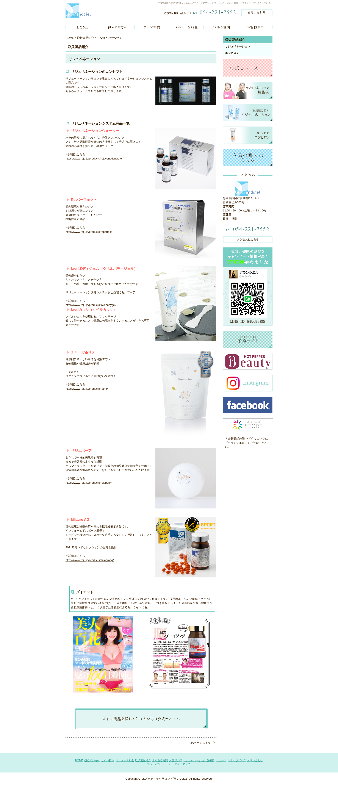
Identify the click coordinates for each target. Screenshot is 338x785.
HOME (70, 37)
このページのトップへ (202, 742)
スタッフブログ (237, 760)
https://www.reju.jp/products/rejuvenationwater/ (95, 158)
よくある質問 (160, 760)
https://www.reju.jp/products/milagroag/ (90, 560)
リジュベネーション (237, 46)
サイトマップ (182, 764)
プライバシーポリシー (160, 764)
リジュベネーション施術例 (198, 760)
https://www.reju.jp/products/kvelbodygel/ (91, 304)
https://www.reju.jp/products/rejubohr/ (89, 482)
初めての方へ (92, 760)
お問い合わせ (255, 760)
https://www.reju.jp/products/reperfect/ (89, 231)
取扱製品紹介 (85, 37)
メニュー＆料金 (125, 760)
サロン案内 (107, 760)
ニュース (221, 760)
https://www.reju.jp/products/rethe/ (87, 388)
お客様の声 (175, 760)
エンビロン (232, 53)
